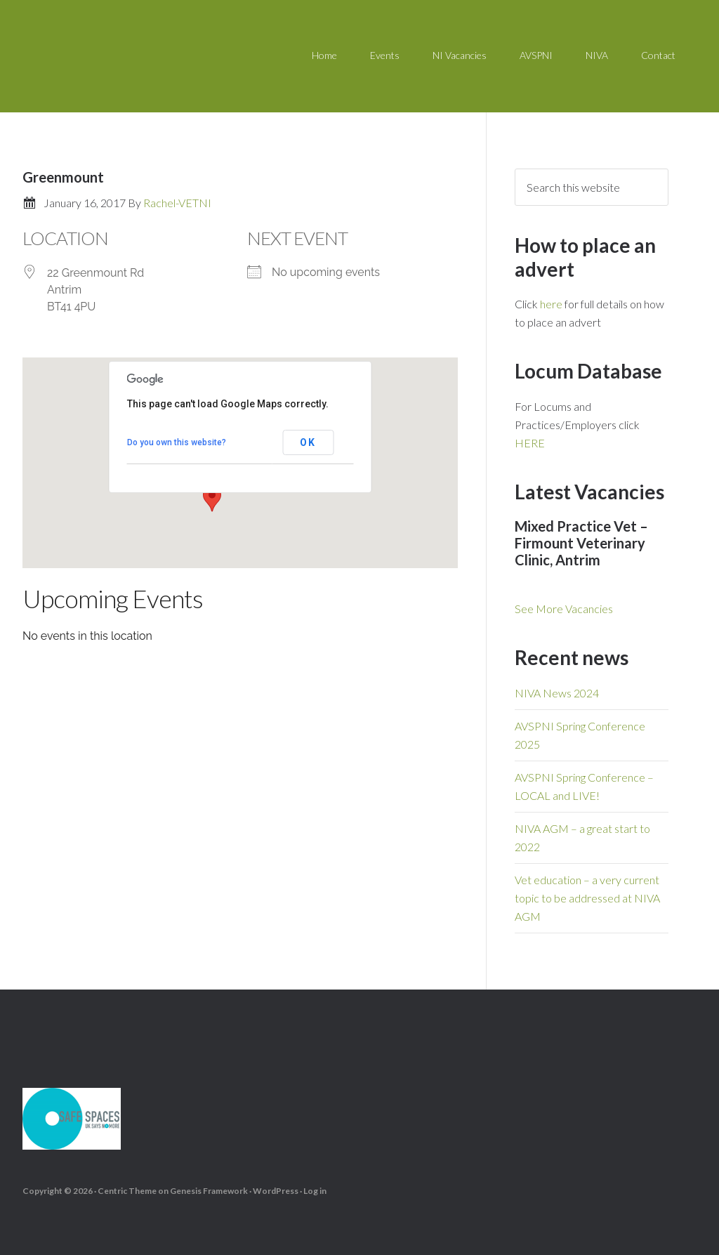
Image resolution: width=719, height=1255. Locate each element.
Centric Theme (127, 1190)
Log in (314, 1190)
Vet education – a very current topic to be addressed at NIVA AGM (587, 898)
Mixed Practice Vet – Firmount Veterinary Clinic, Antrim (581, 543)
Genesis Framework (209, 1190)
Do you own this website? (176, 442)
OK (308, 442)
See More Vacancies (564, 608)
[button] (212, 498)
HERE (530, 442)
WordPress (275, 1190)
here (551, 303)
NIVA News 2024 (557, 692)
